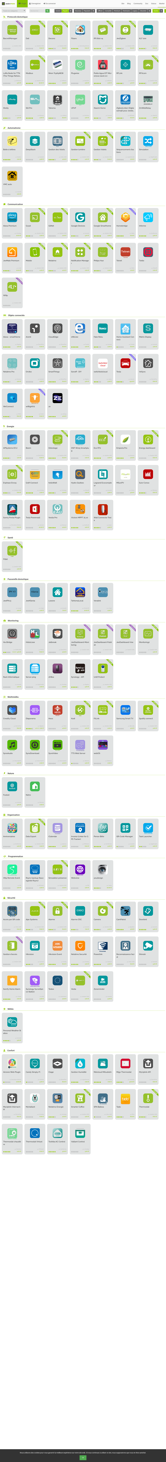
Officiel (100, 11)
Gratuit (58, 11)
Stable (156, 11)
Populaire (87, 11)
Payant (65, 11)
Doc (146, 4)
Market (162, 4)
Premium (117, 11)
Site (122, 4)
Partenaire (126, 11)
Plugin (22, 4)
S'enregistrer (35, 4)
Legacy (134, 11)
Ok (83, 1458)
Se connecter (50, 4)
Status (153, 4)
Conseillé (108, 11)
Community (138, 4)
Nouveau (78, 11)
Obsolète (143, 11)
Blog (129, 4)
